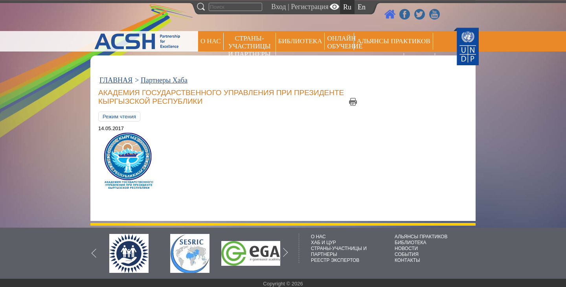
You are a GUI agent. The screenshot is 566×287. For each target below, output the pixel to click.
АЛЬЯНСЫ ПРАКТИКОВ (421, 236)
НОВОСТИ (406, 248)
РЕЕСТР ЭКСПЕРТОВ (420, 62)
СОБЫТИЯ (407, 254)
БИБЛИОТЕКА (410, 242)
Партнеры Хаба (164, 80)
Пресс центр (379, 61)
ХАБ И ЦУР (323, 242)
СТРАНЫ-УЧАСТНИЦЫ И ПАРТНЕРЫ (249, 46)
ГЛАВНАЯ (115, 80)
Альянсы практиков (393, 41)
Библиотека (300, 41)
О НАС (210, 41)
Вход (278, 7)
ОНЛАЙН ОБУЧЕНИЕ (340, 42)
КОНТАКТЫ (407, 260)
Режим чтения (119, 117)
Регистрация (309, 7)
